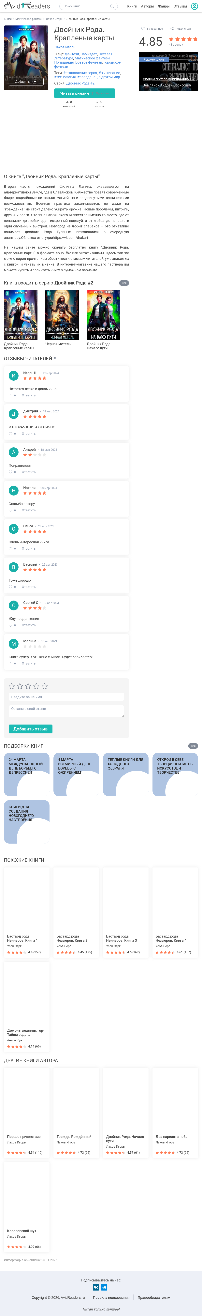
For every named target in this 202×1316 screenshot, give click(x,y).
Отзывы (180, 6)
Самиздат (88, 54)
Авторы (147, 6)
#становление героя (80, 73)
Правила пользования (111, 1297)
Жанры (164, 6)
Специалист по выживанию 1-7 (169, 79)
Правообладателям (154, 1297)
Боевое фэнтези (88, 62)
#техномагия (65, 77)
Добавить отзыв (30, 729)
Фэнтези (72, 54)
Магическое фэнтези (92, 58)
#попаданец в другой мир (98, 77)
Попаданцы (64, 62)
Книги (132, 6)
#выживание (109, 73)
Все (124, 283)
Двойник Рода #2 (80, 83)
